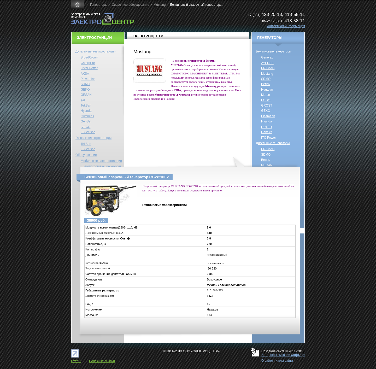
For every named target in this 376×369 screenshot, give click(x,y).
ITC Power (268, 137)
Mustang (160, 5)
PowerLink (88, 79)
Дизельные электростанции (95, 51)
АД (83, 100)
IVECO (85, 127)
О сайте (267, 360)
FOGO (265, 100)
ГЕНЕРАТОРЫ (270, 38)
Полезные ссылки (102, 361)
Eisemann (268, 116)
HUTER (266, 127)
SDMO (85, 84)
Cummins (87, 116)
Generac (267, 57)
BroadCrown (89, 57)
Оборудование (86, 155)
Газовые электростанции (93, 138)
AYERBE (267, 63)
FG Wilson (88, 132)
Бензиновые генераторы (273, 51)
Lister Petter (89, 68)
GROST (266, 105)
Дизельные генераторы (273, 143)
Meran (265, 95)
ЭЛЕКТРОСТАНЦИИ (94, 38)
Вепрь (265, 84)
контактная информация (286, 26)
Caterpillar (88, 63)
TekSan (86, 105)
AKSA (85, 73)
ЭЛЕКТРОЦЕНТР (148, 36)
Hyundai (86, 111)
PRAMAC (267, 68)
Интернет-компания (283, 355)
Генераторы (98, 5)
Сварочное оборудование (130, 5)
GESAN (86, 95)
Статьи (76, 361)
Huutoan (267, 89)
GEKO (85, 89)
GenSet (86, 121)
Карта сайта (284, 360)
